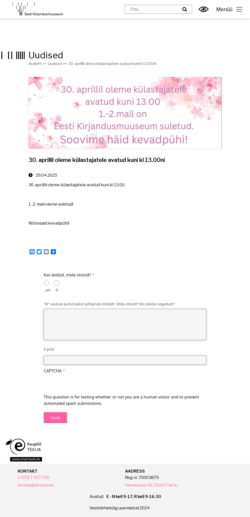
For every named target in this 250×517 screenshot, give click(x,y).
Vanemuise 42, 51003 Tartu (151, 485)
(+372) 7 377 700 (34, 477)
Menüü (229, 9)
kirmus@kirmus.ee (36, 485)
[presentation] (82, 384)
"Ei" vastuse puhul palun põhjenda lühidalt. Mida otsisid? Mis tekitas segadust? (109, 304)
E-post (49, 349)
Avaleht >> (37, 63)
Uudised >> (57, 63)
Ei (57, 290)
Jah (48, 290)
